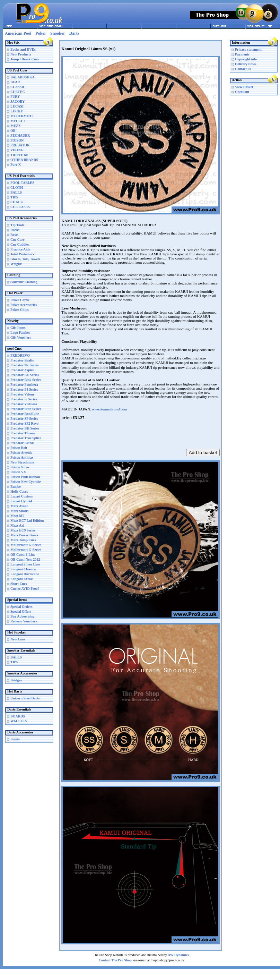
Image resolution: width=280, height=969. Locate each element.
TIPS (14, 197)
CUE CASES (20, 207)
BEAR (15, 82)
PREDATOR (19, 145)
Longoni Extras (21, 579)
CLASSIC (17, 87)
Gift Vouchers (20, 337)
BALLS (16, 192)
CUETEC (17, 92)
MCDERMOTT (22, 116)
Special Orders (21, 607)
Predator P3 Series (24, 389)
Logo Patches (20, 332)
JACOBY (17, 101)
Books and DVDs (23, 49)
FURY (15, 97)
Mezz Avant (19, 506)
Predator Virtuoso (23, 404)
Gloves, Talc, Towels (25, 259)
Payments (242, 54)
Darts (74, 33)
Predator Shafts (22, 360)
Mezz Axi (17, 525)
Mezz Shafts (19, 511)
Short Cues (18, 584)
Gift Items (18, 328)
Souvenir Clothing (23, 282)
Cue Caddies (19, 244)
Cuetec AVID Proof (24, 588)
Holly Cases (19, 491)
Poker (40, 33)
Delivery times (245, 64)
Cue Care (17, 239)
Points (15, 739)
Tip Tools (17, 225)
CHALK (16, 202)
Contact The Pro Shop (115, 960)
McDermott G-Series (25, 545)
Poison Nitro (19, 467)
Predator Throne (22, 433)
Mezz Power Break (24, 535)
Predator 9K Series (24, 365)
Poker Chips (19, 310)
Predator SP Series (24, 418)
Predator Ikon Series (25, 409)
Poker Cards (19, 300)
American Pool (18, 33)
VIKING (17, 150)
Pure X (15, 165)
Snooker (57, 33)
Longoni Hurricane (24, 574)
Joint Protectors (22, 254)
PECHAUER (20, 135)
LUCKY (16, 111)
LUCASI (17, 106)
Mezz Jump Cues (23, 540)
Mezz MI (17, 516)
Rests (14, 235)
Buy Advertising (22, 616)
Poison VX (18, 472)
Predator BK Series (24, 428)
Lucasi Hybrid (21, 501)
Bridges (16, 680)
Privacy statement (248, 49)
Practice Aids (20, 249)
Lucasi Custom (21, 496)
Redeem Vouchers (23, 621)
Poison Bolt (18, 448)
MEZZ (15, 126)
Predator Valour (22, 394)
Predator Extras (22, 443)
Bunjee (15, 486)
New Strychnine (22, 462)
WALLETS (18, 721)
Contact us (243, 69)
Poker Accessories (23, 305)
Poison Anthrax (21, 457)
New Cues (17, 639)
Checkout (242, 92)
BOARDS (17, 716)
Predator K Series (23, 399)
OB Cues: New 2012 (25, 559)
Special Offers (20, 611)
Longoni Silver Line (25, 564)
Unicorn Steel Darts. (25, 698)
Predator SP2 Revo (24, 423)
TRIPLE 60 (19, 155)
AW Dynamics (178, 955)
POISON (17, 140)
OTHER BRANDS (24, 160)
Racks (14, 230)
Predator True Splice (25, 438)
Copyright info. (246, 59)
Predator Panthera (24, 384)
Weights (16, 264)
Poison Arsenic (21, 452)
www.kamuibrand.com (109, 409)
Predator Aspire (22, 370)
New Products (20, 54)
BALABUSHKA (22, 77)
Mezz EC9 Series (22, 530)
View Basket (244, 87)
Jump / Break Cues (24, 59)
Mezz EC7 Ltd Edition (27, 520)
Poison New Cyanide (25, 482)
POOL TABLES (22, 183)
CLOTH (16, 187)
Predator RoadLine (24, 414)
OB (12, 131)
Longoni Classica (23, 569)
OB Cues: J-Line (22, 554)
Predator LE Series (24, 375)
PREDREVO (20, 355)
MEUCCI (17, 121)
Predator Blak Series (25, 380)
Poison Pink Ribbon (25, 477)
